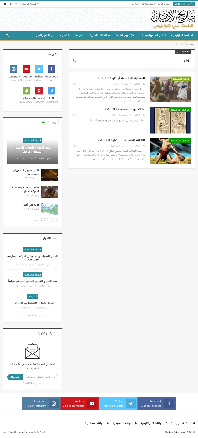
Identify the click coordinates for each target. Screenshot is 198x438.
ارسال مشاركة (148, 4)
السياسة (79, 35)
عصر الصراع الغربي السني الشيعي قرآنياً (33, 149)
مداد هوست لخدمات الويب (15, 432)
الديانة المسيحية (181, 79)
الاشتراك (15, 377)
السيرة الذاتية (164, 4)
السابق (53, 220)
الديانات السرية (100, 35)
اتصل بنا (135, 4)
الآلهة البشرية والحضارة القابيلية (121, 140)
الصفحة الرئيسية (182, 35)
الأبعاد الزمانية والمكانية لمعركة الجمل (25, 189)
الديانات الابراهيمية (154, 35)
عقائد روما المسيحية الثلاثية (125, 109)
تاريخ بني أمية (31, 205)
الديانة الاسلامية (32, 140)
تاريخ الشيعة (125, 35)
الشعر (65, 35)
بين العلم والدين (45, 35)
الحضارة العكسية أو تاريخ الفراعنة (121, 78)
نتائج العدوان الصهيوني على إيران (26, 172)
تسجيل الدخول (30, 4)
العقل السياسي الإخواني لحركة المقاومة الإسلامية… (32, 258)
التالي (44, 220)
